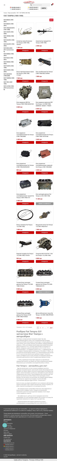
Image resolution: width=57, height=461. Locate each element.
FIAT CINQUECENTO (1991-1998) (9, 28)
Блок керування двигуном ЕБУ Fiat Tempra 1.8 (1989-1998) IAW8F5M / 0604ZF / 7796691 (44, 104)
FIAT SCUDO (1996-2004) (9, 70)
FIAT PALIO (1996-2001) (8, 58)
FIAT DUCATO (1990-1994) (9, 41)
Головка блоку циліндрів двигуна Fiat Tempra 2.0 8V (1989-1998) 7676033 (24, 314)
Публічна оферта (8, 433)
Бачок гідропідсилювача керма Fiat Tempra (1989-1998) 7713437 (25, 73)
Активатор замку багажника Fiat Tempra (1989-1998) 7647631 (24, 42)
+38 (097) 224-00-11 (15, 9)
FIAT (18, 12)
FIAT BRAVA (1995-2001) (9, 20)
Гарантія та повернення (9, 428)
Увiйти (44, 8)
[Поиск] (40, 4)
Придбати (25, 50)
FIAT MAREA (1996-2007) (9, 54)
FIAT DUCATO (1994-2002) (9, 45)
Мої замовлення (8, 439)
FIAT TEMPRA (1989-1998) (9, 79)
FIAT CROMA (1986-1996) (9, 36)
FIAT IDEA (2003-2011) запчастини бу (9, 49)
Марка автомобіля (12, 12)
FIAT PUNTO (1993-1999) (9, 66)
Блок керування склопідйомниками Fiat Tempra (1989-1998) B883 (25, 134)
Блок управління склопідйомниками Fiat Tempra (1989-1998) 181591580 (44, 134)
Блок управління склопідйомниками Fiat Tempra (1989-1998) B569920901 (25, 165)
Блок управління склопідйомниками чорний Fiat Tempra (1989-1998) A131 (25, 195)
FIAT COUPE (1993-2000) (9, 32)
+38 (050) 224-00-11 (15, 7)
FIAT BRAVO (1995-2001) (9, 24)
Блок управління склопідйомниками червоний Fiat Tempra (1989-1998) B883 (44, 165)
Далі (51, 328)
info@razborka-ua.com (9, 443)
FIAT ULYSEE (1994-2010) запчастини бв (9, 87)
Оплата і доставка (8, 427)
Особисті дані (7, 437)
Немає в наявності (44, 203)
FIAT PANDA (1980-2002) (9, 62)
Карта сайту (6, 432)
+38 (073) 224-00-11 (33, 7)
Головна (5, 12)
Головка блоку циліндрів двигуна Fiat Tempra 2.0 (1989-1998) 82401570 (44, 284)
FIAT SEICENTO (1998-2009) (8, 75)
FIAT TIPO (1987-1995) (8, 83)
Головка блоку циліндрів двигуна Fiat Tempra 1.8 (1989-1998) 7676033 (25, 284)
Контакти (6, 430)
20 (51, 20)
